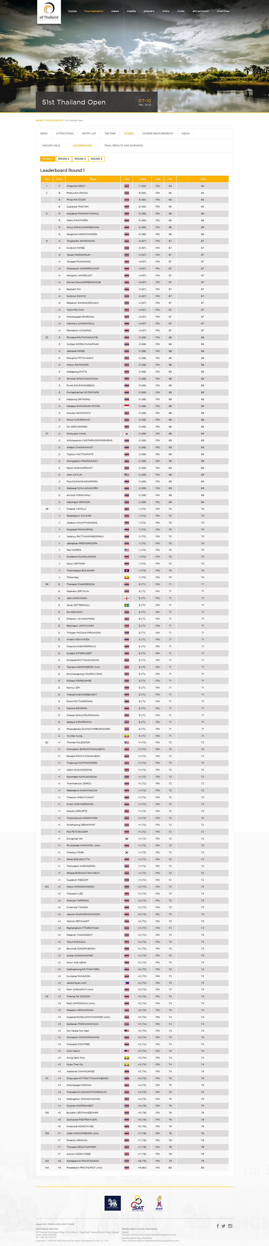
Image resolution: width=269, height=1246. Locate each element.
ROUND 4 (96, 159)
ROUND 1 (47, 159)
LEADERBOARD (82, 145)
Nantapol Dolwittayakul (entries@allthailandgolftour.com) (149, 1234)
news (115, 11)
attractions (201, 11)
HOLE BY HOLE (51, 145)
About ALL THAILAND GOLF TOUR (55, 1224)
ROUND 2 (63, 159)
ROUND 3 (80, 159)
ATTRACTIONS (65, 133)
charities (223, 11)
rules (181, 11)
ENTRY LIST (89, 133)
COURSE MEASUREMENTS (157, 133)
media (131, 11)
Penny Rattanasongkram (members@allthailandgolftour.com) (150, 1240)
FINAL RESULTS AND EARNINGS (123, 145)
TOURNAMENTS (54, 120)
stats (165, 11)
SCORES (129, 133)
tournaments (93, 11)
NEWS (43, 133)
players (149, 11)
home (72, 11)
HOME (39, 120)
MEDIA (186, 133)
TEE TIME (110, 133)
